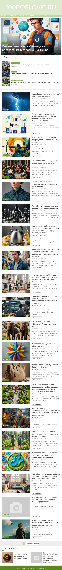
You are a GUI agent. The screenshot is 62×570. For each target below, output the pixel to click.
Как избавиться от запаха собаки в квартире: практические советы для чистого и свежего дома (46, 476)
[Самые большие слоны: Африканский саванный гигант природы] (16, 330)
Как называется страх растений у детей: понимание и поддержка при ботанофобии (45, 434)
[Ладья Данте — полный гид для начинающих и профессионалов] (16, 213)
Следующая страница (32, 543)
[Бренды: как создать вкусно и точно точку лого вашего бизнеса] (7, 557)
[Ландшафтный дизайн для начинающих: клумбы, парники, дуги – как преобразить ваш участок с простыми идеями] (16, 394)
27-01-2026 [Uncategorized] (5, 243)
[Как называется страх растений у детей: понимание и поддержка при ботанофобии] (16, 440)
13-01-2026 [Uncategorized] (5, 514)
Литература (23, 15)
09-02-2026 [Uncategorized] (6, 109)
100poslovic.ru (31, 7)
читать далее (37, 109)
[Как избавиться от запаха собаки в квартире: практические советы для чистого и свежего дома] (16, 483)
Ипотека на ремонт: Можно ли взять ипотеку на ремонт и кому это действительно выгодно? (44, 277)
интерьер (46, 15)
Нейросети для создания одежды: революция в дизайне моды (32, 74)
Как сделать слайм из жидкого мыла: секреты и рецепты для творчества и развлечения (44, 455)
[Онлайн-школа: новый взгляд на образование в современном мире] (31, 36)
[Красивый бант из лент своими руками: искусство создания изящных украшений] (16, 507)
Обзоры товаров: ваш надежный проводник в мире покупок (32, 65)
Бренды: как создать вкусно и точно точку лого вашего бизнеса (21, 556)
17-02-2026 (7, 52)
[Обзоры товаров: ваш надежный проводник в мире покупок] (6, 65)
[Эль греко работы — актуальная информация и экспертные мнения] (16, 169)
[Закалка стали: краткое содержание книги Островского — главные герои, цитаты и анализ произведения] (16, 418)
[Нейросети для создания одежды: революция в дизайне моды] (6, 73)
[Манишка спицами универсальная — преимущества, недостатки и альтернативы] (16, 191)
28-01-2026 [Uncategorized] (5, 221)
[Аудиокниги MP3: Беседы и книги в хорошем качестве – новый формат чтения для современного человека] (16, 260)
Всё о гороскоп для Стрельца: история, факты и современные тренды (44, 140)
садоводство (35, 15)
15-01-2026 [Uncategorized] (5, 491)
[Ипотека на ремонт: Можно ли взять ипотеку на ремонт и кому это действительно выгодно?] (16, 283)
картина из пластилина (17, 80)
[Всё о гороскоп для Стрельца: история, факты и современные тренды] (16, 147)
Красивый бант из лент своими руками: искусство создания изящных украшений (44, 499)
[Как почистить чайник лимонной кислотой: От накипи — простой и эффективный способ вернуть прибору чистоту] (16, 236)
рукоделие (13, 15)
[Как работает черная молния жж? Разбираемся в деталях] (16, 101)
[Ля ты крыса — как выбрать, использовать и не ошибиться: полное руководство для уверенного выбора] (16, 123)
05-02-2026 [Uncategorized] (6, 177)
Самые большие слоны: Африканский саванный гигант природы (44, 324)
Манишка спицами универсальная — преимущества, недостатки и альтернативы (46, 184)
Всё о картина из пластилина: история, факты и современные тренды (35, 82)
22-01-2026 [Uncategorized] (5, 291)
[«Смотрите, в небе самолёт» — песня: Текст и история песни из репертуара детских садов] (16, 529)
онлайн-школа (6, 43)
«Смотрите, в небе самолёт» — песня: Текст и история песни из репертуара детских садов (45, 523)
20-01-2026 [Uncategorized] (5, 338)
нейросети (13, 71)
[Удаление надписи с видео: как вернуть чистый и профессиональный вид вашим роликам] (16, 307)
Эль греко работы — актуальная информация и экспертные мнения (45, 163)
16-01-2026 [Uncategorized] (5, 402)
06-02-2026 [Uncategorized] (6, 131)
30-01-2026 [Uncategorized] (5, 199)
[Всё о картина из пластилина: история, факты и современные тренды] (6, 82)
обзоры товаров (15, 63)
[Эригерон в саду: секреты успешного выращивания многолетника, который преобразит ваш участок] (36, 557)
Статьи (3, 15)
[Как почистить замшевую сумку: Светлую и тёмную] (16, 372)
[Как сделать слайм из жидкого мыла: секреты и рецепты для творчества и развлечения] (16, 461)
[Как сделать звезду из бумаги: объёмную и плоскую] (16, 351)
